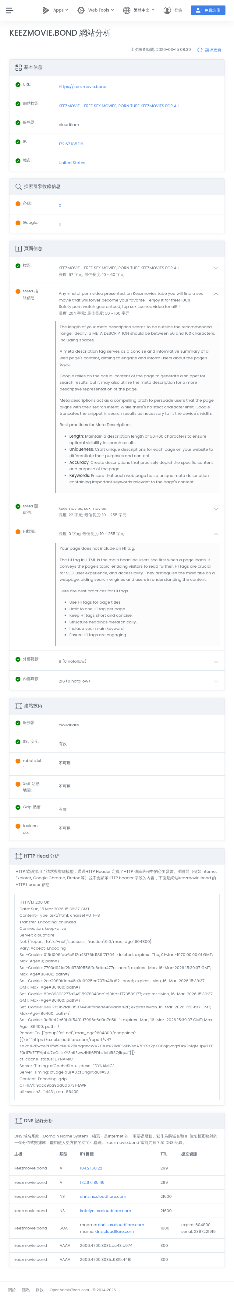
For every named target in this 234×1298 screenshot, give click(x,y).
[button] (140, 271)
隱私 (26, 1290)
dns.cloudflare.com (114, 1231)
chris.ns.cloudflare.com (103, 1196)
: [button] (24, 265)
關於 (12, 1290)
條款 (40, 1290)
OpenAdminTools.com (69, 1290)
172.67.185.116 (92, 1182)
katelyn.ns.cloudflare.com (105, 1211)
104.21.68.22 (91, 1168)
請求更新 (209, 50)
